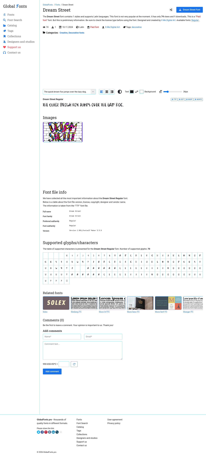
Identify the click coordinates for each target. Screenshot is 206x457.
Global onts (15, 6)
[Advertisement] (19, 99)
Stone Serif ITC (161, 312)
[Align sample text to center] (106, 91)
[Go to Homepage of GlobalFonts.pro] (48, 5)
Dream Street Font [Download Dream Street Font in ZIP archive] (189, 9)
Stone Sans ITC (133, 312)
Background (147, 92)
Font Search (82, 423)
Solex (45, 312)
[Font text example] (67, 91)
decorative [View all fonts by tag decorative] (137, 27)
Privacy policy (113, 423)
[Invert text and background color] (137, 92)
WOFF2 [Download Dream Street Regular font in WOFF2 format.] (198, 99)
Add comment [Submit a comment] (52, 371)
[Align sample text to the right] (112, 91)
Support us (82, 442)
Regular (195, 20)
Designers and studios (87, 438)
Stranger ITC (188, 312)
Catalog (80, 427)
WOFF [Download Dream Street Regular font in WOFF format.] (189, 99)
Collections (82, 434)
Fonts (79, 419)
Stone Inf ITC (104, 312)
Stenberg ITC (76, 312)
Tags (79, 430)
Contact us (82, 445)
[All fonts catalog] (57, 5)
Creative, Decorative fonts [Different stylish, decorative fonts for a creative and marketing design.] (72, 33)
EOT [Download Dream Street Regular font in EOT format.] (181, 99)
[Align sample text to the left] (101, 91)
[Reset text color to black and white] (120, 92)
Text (129, 92)
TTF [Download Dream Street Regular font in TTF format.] (174, 99)
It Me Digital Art (168, 20)
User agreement (114, 419)
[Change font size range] (172, 92)
